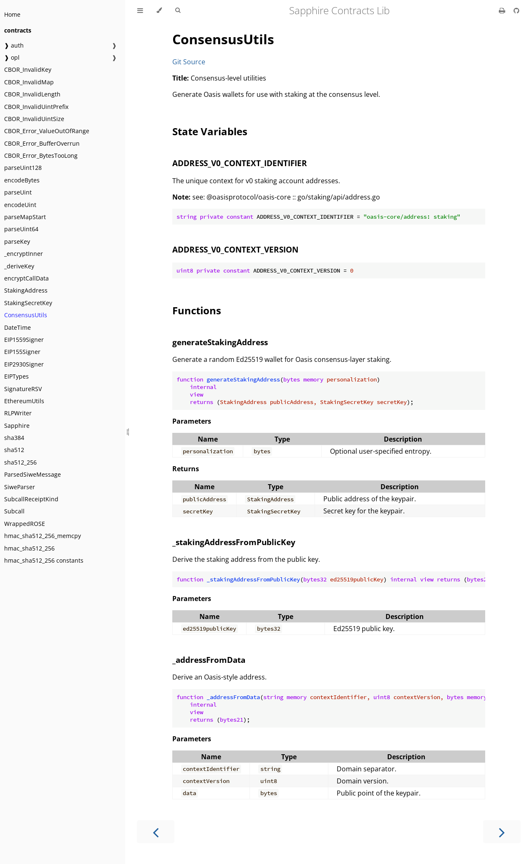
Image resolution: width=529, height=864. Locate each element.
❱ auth (14, 45)
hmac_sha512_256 (29, 548)
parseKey (17, 241)
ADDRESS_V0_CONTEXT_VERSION (235, 249)
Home (12, 14)
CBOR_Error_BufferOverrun (42, 143)
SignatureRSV (23, 389)
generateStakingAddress (220, 342)
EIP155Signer (22, 352)
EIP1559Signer (24, 340)
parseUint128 (23, 168)
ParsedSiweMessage (32, 474)
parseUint (18, 192)
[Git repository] (516, 10)
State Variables (209, 131)
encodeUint (20, 205)
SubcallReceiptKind (31, 499)
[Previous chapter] (155, 831)
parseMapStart (25, 217)
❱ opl (12, 57)
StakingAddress (26, 290)
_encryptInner (23, 254)
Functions (196, 310)
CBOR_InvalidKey (27, 69)
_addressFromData (208, 659)
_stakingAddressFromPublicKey (233, 542)
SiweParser (19, 487)
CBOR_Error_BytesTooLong (41, 155)
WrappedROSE (24, 524)
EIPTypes (16, 376)
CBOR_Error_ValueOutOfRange (46, 131)
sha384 (14, 438)
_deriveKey (19, 266)
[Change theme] (159, 10)
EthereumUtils (24, 401)
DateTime (17, 327)
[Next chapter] (502, 831)
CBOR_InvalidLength (32, 94)
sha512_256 (20, 462)
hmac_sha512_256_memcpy (42, 536)
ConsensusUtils (25, 315)
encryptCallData (26, 278)
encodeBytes (22, 180)
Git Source (188, 61)
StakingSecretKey (28, 303)
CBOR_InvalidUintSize (34, 119)
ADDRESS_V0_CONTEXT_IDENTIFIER (239, 163)
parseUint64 (21, 229)
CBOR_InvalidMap (29, 82)
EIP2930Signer (24, 364)
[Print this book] (503, 10)
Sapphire (17, 425)
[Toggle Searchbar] (178, 10)
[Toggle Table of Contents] (140, 10)
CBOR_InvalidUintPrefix (36, 107)
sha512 (14, 450)
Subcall (14, 511)
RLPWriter (18, 413)
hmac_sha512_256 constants (43, 560)
